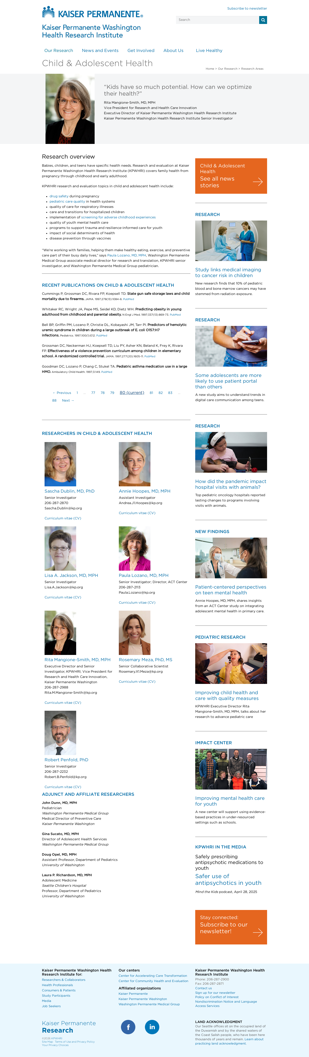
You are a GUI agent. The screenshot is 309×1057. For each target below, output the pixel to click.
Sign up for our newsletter (215, 992)
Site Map (47, 1041)
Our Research (58, 51)
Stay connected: (219, 917)
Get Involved (140, 51)
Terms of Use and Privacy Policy (75, 1041)
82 (161, 393)
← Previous (61, 393)
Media (46, 1001)
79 (112, 393)
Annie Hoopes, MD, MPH (145, 491)
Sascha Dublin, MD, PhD (70, 491)
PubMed (128, 299)
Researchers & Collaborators (63, 980)
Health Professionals (57, 985)
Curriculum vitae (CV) (63, 518)
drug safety (59, 196)
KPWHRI (56, 1038)
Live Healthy (209, 51)
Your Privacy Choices (55, 1045)
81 (151, 393)
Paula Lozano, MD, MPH (126, 255)
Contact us (203, 988)
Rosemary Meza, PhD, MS (145, 660)
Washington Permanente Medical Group (149, 1004)
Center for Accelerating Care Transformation (153, 975)
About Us (173, 51)
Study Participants (56, 995)
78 (103, 393)
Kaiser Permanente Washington (143, 999)
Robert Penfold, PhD (66, 760)
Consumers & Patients (58, 990)
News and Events (100, 51)
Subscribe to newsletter (247, 8)
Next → (68, 400)
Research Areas (252, 68)
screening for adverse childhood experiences (118, 217)
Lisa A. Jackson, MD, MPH (71, 576)
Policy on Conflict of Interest (217, 997)
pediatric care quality (67, 201)
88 (54, 400)
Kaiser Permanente (133, 993)
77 (93, 393)
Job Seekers (51, 1006)
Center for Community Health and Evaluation (153, 981)
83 (170, 393)
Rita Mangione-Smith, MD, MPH (78, 660)
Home (210, 68)
